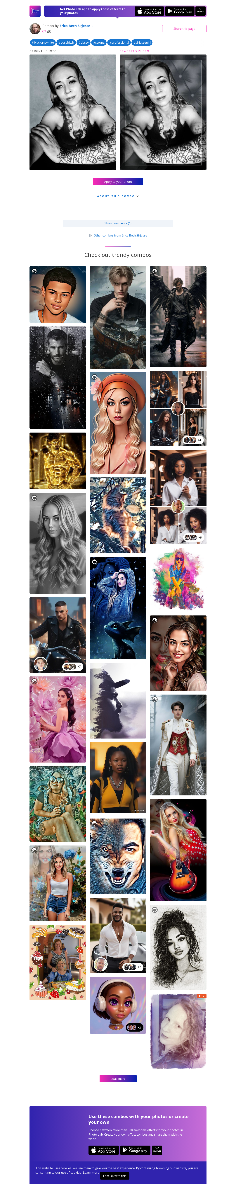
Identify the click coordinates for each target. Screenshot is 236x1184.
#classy (83, 42)
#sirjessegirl (142, 42)
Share (184, 29)
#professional (119, 42)
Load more (118, 1079)
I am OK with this (114, 1176)
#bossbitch (66, 42)
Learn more (91, 1173)
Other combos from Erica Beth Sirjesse (118, 235)
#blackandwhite (43, 42)
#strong (99, 42)
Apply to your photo (118, 182)
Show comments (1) (118, 223)
